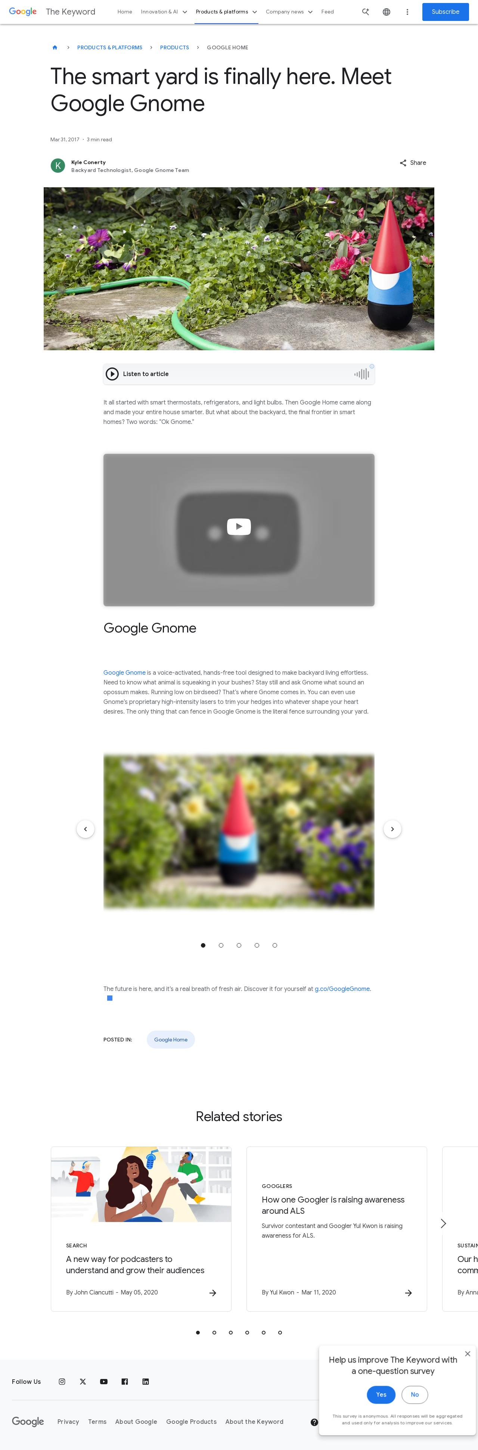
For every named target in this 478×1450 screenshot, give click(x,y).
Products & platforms (227, 11)
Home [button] (125, 12)
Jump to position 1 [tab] (203, 945)
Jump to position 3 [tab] (239, 945)
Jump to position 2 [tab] (221, 945)
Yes (368, 1412)
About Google (136, 1422)
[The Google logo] (28, 1422)
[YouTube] (104, 1382)
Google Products (191, 1422)
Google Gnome (124, 673)
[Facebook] (125, 1382)
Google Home (170, 1039)
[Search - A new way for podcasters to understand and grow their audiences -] (141, 1229)
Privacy (68, 1422)
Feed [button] (328, 12)
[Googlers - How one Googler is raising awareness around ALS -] (337, 1229)
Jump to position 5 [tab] (275, 945)
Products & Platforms (109, 47)
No (402, 1412)
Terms (97, 1422)
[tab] (198, 1332)
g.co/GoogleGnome (342, 989)
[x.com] (83, 1382)
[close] (455, 1371)
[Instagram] (62, 1382)
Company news (290, 11)
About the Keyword (254, 1422)
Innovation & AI (165, 11)
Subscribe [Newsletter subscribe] (445, 12)
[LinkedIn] (146, 1382)
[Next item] (392, 829)
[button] (413, 163)
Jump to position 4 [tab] (257, 945)
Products (174, 47)
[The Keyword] (55, 47)
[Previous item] (85, 829)
